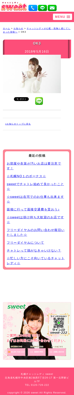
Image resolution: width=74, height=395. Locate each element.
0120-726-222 (40, 385)
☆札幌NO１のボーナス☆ (26, 176)
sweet (35, 392)
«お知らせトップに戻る (18, 124)
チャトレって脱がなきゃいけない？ (34, 250)
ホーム (6, 28)
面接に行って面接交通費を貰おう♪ (33, 209)
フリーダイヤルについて (25, 242)
